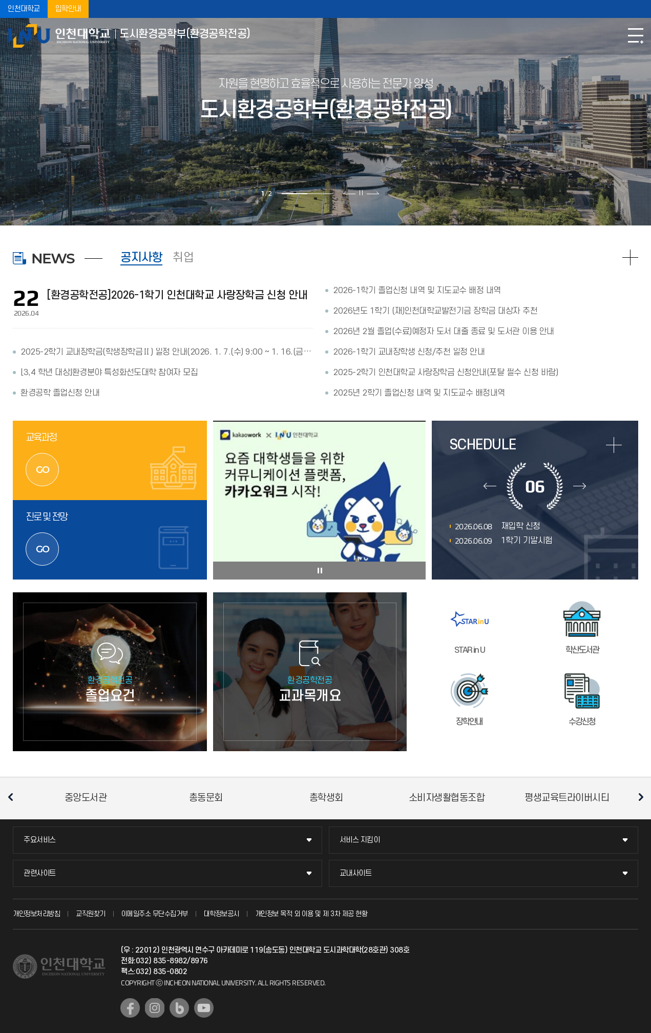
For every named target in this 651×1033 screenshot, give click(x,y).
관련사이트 (40, 873)
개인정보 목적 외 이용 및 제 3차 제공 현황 (311, 914)
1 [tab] (294, 193)
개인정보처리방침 (36, 914)
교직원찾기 (91, 914)
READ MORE (630, 257)
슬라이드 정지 (361, 192)
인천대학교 (24, 9)
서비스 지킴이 (360, 840)
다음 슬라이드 (372, 192)
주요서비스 (40, 840)
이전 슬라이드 (349, 192)
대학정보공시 (221, 914)
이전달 (490, 486)
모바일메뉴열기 (635, 36)
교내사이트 (356, 873)
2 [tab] (320, 193)
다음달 (579, 486)
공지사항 (141, 257)
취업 (183, 257)
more (614, 445)
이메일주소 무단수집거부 (154, 914)
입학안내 (68, 9)
